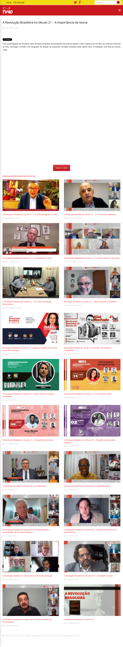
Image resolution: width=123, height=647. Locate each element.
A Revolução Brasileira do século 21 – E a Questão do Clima (27, 258)
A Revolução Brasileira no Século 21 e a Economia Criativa (88, 394)
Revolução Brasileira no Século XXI (67, 635)
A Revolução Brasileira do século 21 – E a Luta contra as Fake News (92, 258)
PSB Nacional (18, 2)
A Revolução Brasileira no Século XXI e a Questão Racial (87, 486)
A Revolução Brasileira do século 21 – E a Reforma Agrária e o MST (30, 214)
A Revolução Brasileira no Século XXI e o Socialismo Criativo (88, 576)
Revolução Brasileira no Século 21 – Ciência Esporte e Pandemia (90, 301)
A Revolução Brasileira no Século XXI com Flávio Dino (24, 486)
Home (8, 2)
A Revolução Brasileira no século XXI (79, 619)
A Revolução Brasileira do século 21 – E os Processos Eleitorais (90, 214)
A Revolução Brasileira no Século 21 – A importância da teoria (28, 440)
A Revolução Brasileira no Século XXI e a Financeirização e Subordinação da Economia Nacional (26, 530)
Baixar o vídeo (61, 168)
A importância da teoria (14, 635)
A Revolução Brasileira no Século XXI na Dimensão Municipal (27, 576)
